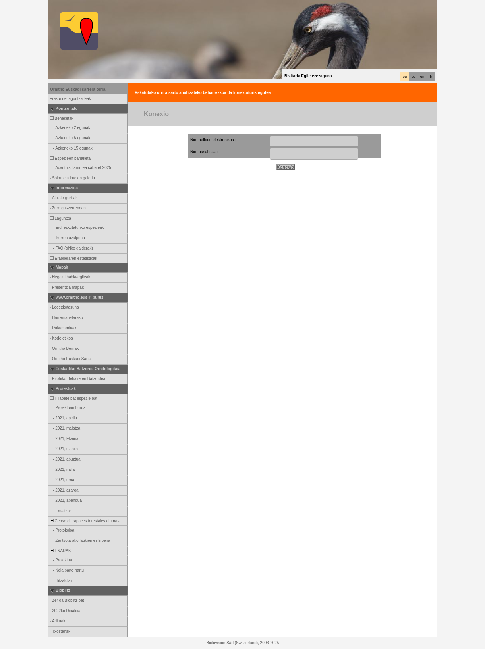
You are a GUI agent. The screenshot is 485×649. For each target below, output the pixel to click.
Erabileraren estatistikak (73, 258)
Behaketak (61, 118)
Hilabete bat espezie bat (73, 398)
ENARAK (60, 551)
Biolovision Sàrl (220, 643)
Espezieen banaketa (70, 158)
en (422, 77)
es (413, 77)
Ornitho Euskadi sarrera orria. (78, 89)
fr (431, 77)
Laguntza (60, 218)
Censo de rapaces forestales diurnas (84, 521)
